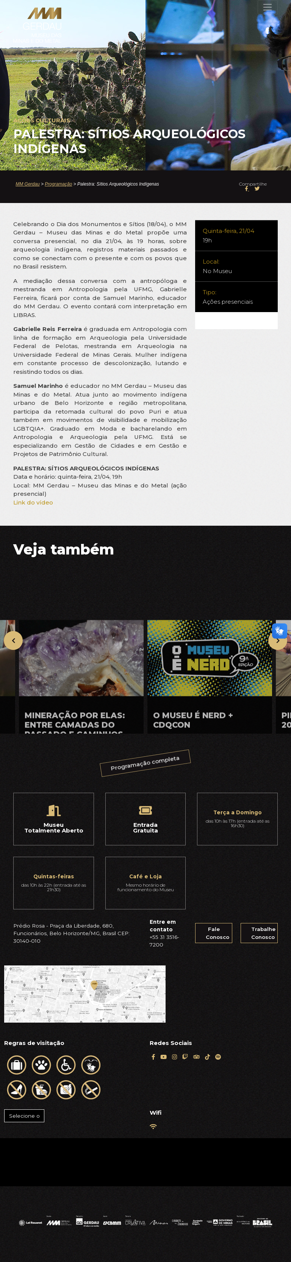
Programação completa (145, 763)
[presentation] (13, 640)
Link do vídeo (33, 502)
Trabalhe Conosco (263, 933)
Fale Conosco (217, 933)
